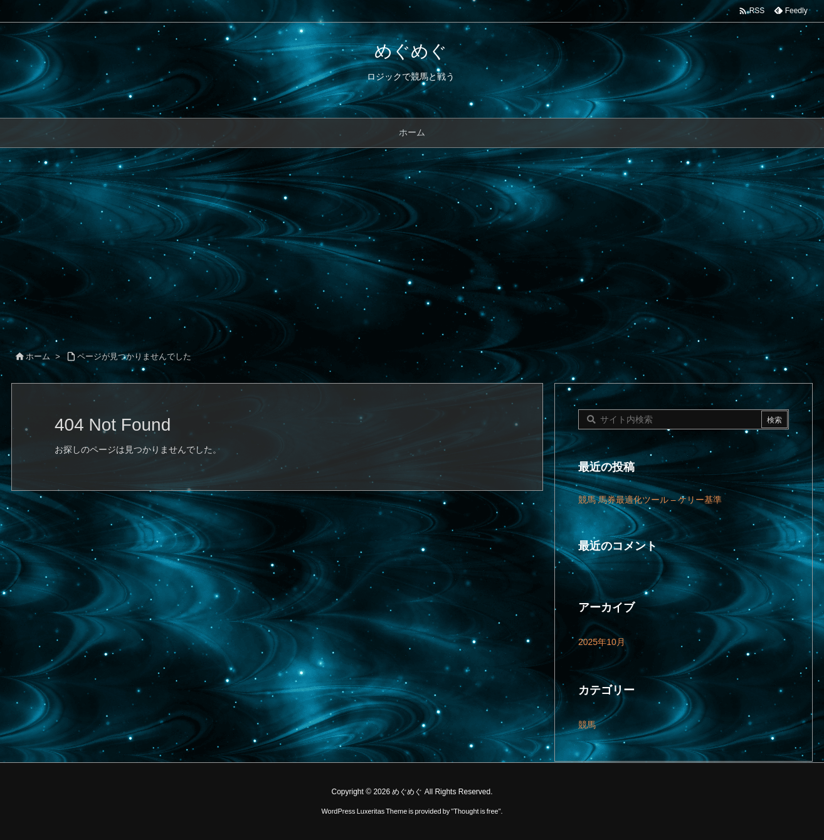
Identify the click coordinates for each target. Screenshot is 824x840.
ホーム (38, 356)
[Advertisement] (412, 242)
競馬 (587, 725)
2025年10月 (601, 642)
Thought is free (475, 811)
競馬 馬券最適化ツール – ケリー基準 (650, 500)
